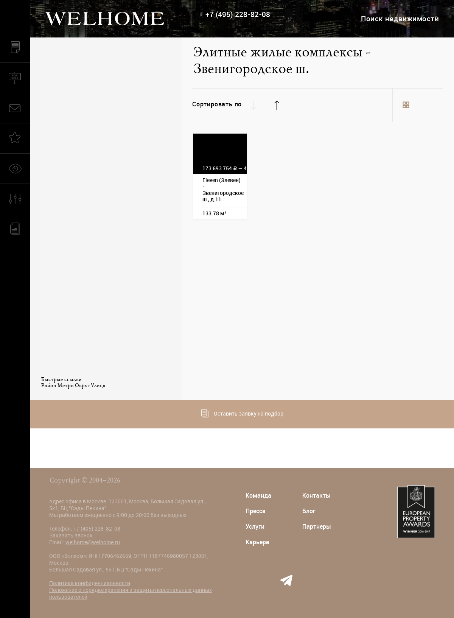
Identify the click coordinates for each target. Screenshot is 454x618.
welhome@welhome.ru (92, 542)
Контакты (316, 495)
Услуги (255, 526)
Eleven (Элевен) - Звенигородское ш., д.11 (223, 189)
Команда (258, 495)
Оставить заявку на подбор (242, 413)
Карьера (257, 542)
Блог (309, 511)
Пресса (256, 511)
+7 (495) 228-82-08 (237, 14)
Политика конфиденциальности (89, 583)
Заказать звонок (71, 535)
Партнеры (316, 526)
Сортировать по (217, 104)
